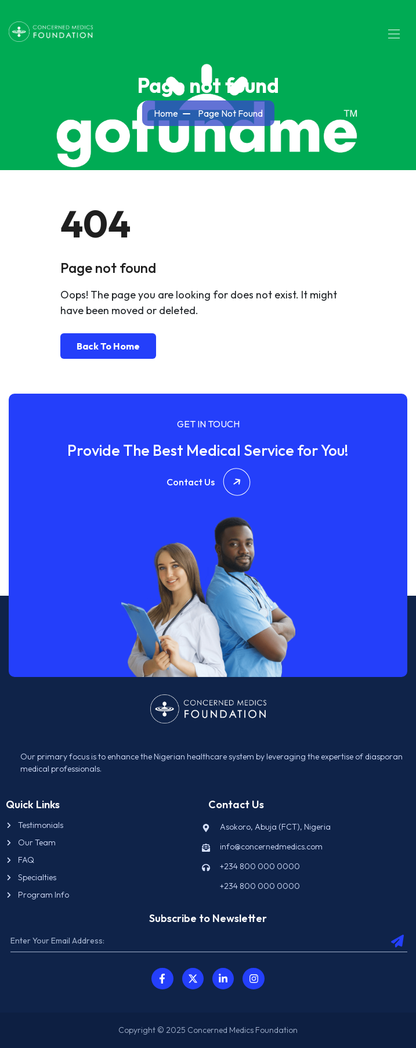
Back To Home (108, 346)
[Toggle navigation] (392, 33)
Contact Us (208, 482)
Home (166, 113)
